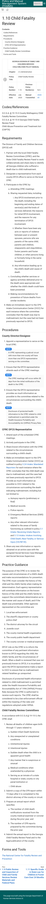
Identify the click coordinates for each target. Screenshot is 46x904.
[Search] (38, 4)
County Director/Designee (14, 42)
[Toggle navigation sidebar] (2, 9)
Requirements (8, 36)
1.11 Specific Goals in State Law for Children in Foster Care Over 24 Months (34, 873)
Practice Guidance (10, 48)
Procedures (7, 39)
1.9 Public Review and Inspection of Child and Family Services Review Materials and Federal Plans (10, 876)
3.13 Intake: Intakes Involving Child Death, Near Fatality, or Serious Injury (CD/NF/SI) (27, 538)
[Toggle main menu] (44, 3)
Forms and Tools (9, 54)
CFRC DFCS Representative (15, 45)
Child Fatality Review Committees (17, 51)
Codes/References (10, 33)
